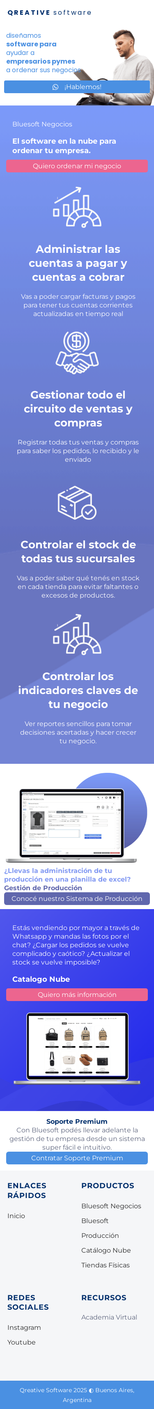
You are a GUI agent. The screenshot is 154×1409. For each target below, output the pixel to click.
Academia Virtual (109, 1317)
